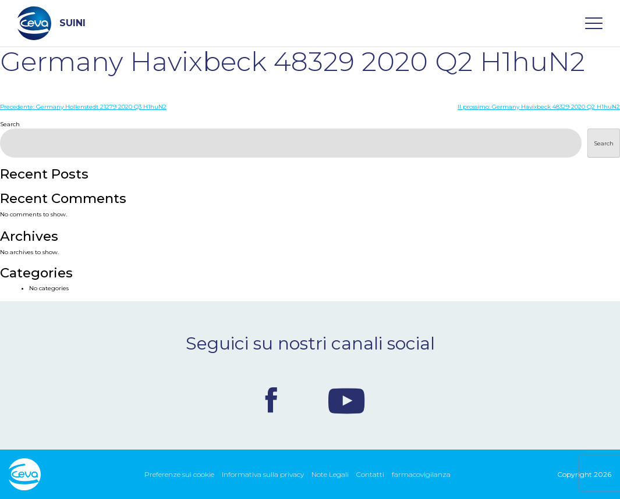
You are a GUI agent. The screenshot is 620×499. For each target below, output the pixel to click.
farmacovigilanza (421, 474)
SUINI (51, 23)
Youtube (346, 400)
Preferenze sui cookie (179, 474)
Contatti (370, 474)
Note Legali (330, 474)
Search (10, 124)
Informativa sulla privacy (263, 474)
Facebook (271, 400)
